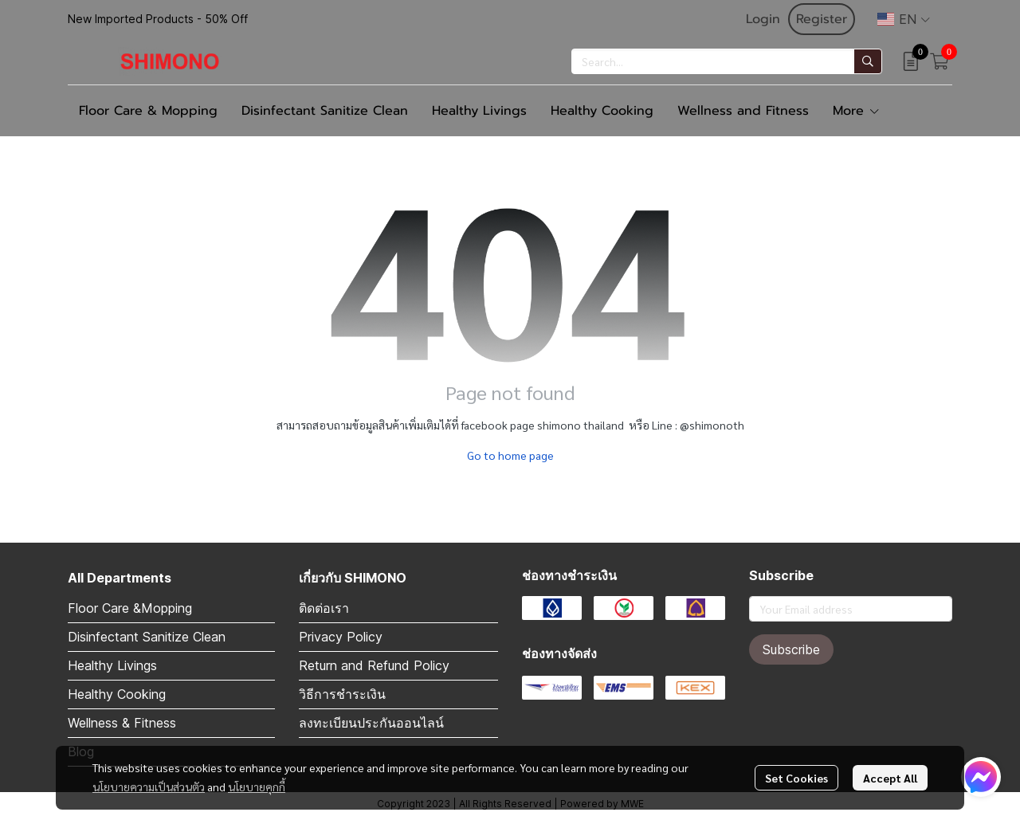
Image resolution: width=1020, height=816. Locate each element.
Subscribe (791, 649)
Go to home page (510, 455)
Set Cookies (796, 778)
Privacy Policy (340, 637)
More (857, 110)
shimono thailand (580, 425)
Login (763, 19)
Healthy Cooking (117, 694)
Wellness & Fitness (122, 723)
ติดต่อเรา (324, 608)
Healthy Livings (112, 665)
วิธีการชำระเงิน (342, 694)
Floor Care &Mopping (130, 608)
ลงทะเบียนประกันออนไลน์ (371, 723)
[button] (903, 19)
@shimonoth (712, 425)
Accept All (890, 778)
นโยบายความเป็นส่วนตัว (148, 786)
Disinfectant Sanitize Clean (147, 637)
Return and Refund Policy (374, 665)
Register (821, 19)
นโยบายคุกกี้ (256, 786)
